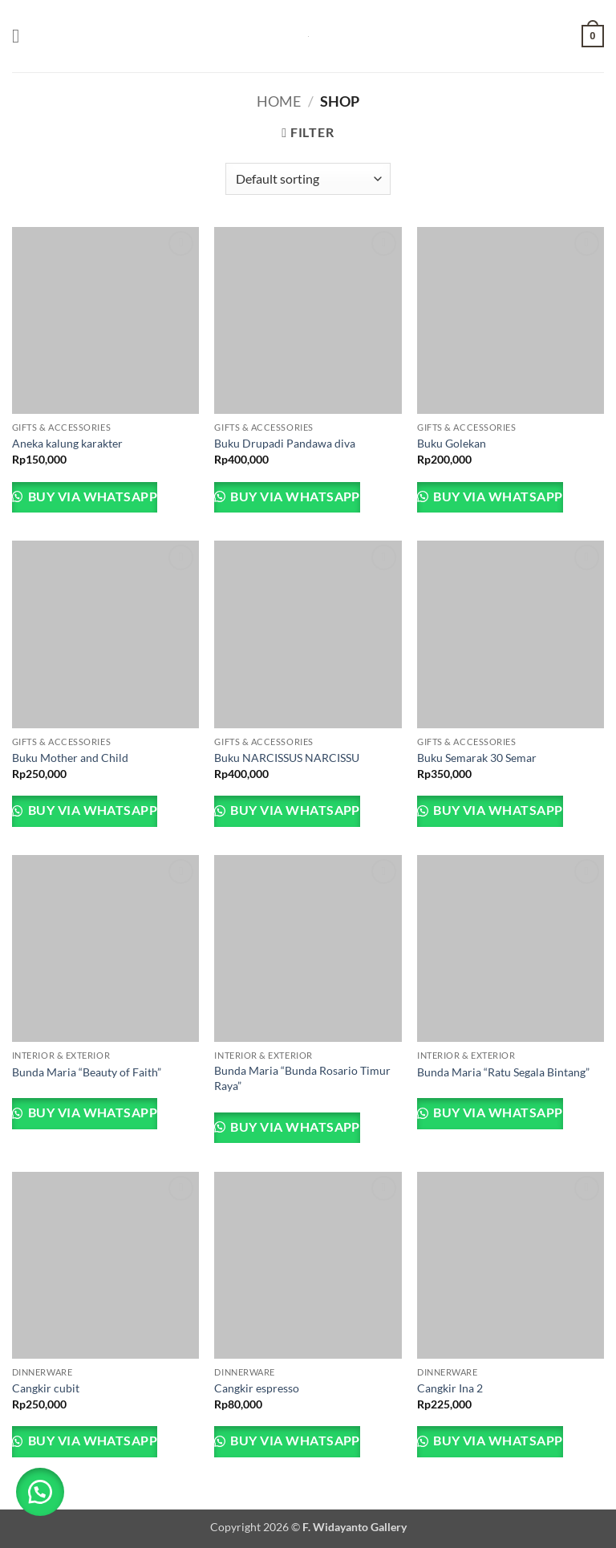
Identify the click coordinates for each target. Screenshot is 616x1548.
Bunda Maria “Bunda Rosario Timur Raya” (302, 1078)
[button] (21, 35)
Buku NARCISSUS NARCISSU (286, 757)
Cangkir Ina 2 (450, 1388)
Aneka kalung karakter (67, 443)
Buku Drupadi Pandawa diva (284, 443)
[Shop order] (307, 179)
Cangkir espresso (256, 1388)
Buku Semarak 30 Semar (477, 757)
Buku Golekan (451, 443)
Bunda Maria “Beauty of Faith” (86, 1072)
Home (279, 101)
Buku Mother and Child (70, 757)
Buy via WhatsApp (91, 496)
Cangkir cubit (45, 1388)
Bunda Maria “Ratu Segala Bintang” (503, 1072)
